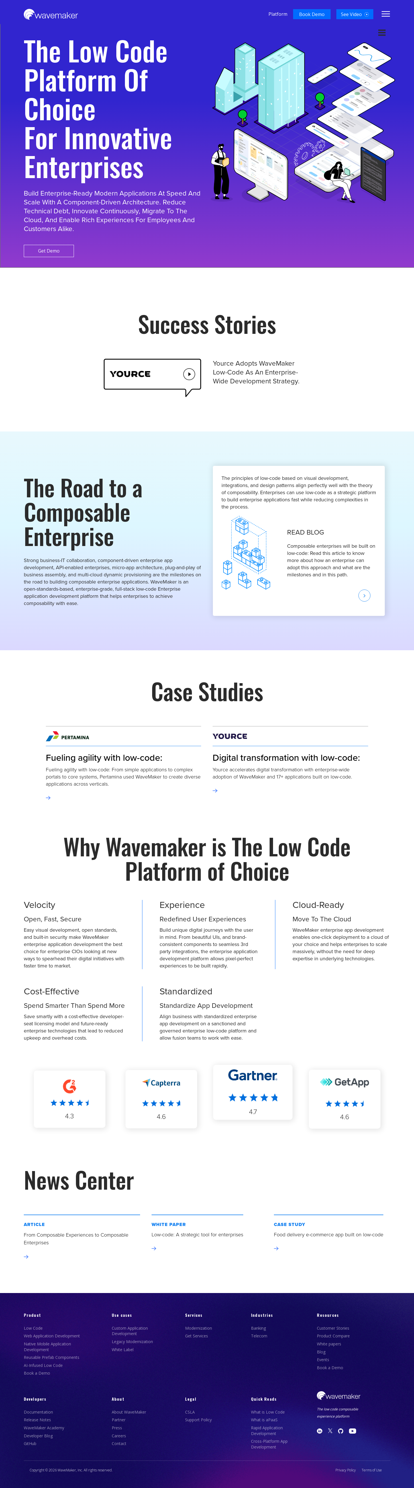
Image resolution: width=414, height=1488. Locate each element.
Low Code (33, 1328)
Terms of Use (372, 1470)
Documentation (38, 1412)
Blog (321, 1352)
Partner (118, 1419)
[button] (312, 14)
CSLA (190, 1412)
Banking (258, 1328)
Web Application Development (52, 1336)
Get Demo (50, 251)
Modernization (198, 1328)
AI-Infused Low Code (43, 1365)
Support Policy (198, 1419)
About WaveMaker (129, 1412)
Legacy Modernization (132, 1341)
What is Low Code (268, 1412)
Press (117, 1427)
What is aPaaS (264, 1419)
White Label (123, 1349)
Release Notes (37, 1419)
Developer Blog (38, 1435)
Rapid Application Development (267, 1430)
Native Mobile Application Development (47, 1346)
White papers (329, 1344)
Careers (119, 1435)
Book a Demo (37, 1373)
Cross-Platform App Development (269, 1444)
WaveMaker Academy (44, 1427)
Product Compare (333, 1336)
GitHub (30, 1443)
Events (323, 1359)
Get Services (196, 1336)
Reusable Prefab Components (51, 1357)
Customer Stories (333, 1328)
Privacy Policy (345, 1470)
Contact (119, 1443)
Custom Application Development (130, 1331)
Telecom (259, 1336)
